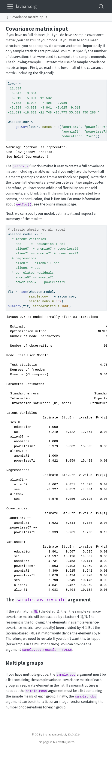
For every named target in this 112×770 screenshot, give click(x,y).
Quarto (69, 742)
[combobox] (101, 6)
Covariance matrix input (28, 17)
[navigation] (79, 17)
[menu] (10, 6)
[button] (7, 17)
